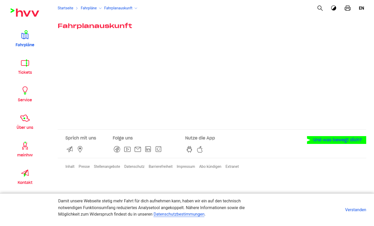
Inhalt (70, 166)
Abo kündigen (210, 166)
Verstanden (355, 209)
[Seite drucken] (348, 8)
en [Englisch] (361, 8)
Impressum (186, 166)
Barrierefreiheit (160, 166)
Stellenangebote (107, 166)
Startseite (65, 8)
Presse (84, 166)
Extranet (232, 166)
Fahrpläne (89, 8)
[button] (25, 38)
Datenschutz (134, 166)
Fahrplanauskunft (118, 8)
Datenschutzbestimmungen (178, 214)
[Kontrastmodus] (334, 8)
